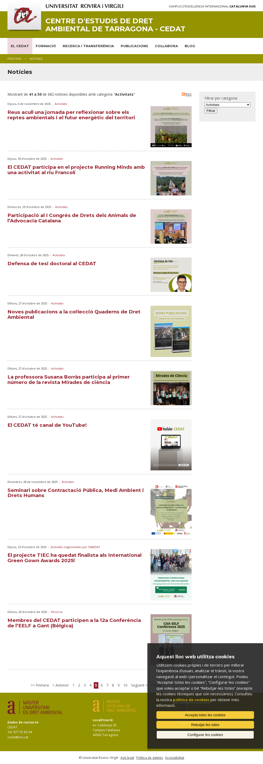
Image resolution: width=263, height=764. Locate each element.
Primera (42, 685)
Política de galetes (149, 758)
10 (125, 685)
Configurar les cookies (205, 735)
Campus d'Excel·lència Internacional (212, 6)
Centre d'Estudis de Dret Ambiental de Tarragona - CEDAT (115, 25)
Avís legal (127, 758)
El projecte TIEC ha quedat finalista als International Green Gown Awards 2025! (74, 557)
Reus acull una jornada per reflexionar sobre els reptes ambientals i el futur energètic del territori (71, 115)
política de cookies (191, 699)
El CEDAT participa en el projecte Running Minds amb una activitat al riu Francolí (76, 169)
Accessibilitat (174, 758)
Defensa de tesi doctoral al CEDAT (51, 263)
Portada (14, 59)
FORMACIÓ (46, 46)
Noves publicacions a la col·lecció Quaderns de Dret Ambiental (73, 314)
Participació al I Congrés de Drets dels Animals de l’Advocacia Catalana (71, 218)
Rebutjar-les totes (205, 725)
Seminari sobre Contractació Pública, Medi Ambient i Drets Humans (75, 493)
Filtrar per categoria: (221, 98)
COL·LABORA (166, 46)
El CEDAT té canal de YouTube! (47, 425)
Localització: (103, 720)
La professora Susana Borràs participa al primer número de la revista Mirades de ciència (68, 379)
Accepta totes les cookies (205, 715)
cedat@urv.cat (17, 737)
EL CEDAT (20, 46)
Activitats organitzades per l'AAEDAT (75, 547)
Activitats (61, 104)
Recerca (56, 612)
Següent (138, 685)
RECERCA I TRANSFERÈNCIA (88, 46)
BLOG (190, 46)
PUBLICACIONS (134, 46)
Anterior (61, 685)
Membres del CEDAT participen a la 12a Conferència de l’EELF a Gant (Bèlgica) (74, 623)
